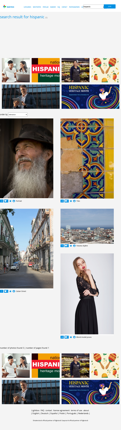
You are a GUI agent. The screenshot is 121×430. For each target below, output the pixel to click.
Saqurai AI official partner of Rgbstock (75, 420)
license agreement (61, 410)
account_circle (13, 201)
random (53, 7)
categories (27, 7)
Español (53, 413)
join (109, 6)
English (35, 413)
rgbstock (8, 6)
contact (64, 7)
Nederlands (83, 413)
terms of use (76, 410)
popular (45, 7)
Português (71, 413)
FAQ (59, 7)
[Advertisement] (60, 38)
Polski (62, 413)
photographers (74, 7)
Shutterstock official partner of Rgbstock (47, 420)
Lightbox (35, 410)
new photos (37, 7)
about (86, 410)
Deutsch (44, 413)
